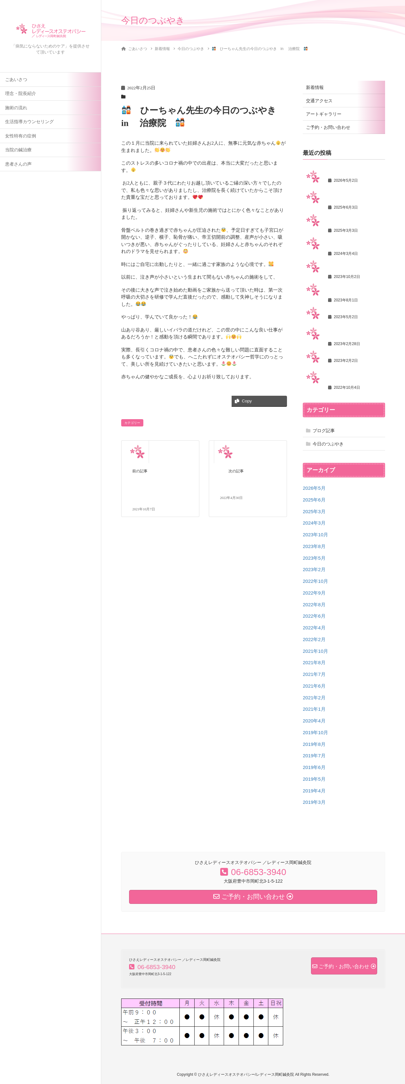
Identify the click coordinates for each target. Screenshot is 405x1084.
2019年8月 (314, 744)
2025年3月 (314, 511)
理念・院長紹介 (20, 93)
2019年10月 (315, 732)
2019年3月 (314, 802)
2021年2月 (314, 697)
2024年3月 (314, 523)
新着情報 (315, 87)
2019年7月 (314, 755)
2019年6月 (314, 767)
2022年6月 (314, 616)
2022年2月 (314, 639)
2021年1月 (314, 709)
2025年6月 (314, 499)
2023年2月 (314, 569)
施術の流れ (16, 107)
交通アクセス (319, 100)
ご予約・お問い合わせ (328, 127)
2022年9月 (314, 593)
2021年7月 (314, 674)
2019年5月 (314, 779)
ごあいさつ (16, 79)
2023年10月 (315, 534)
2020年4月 (314, 720)
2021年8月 (314, 662)
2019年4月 (314, 790)
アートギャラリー (323, 114)
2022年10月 (315, 581)
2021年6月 (314, 686)
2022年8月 (314, 604)
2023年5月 (314, 558)
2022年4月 (314, 627)
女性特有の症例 (20, 136)
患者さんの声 (18, 164)
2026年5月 (314, 488)
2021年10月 (315, 651)
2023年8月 (314, 546)
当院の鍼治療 (18, 150)
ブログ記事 (324, 430)
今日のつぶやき (328, 443)
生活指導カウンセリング (29, 121)
